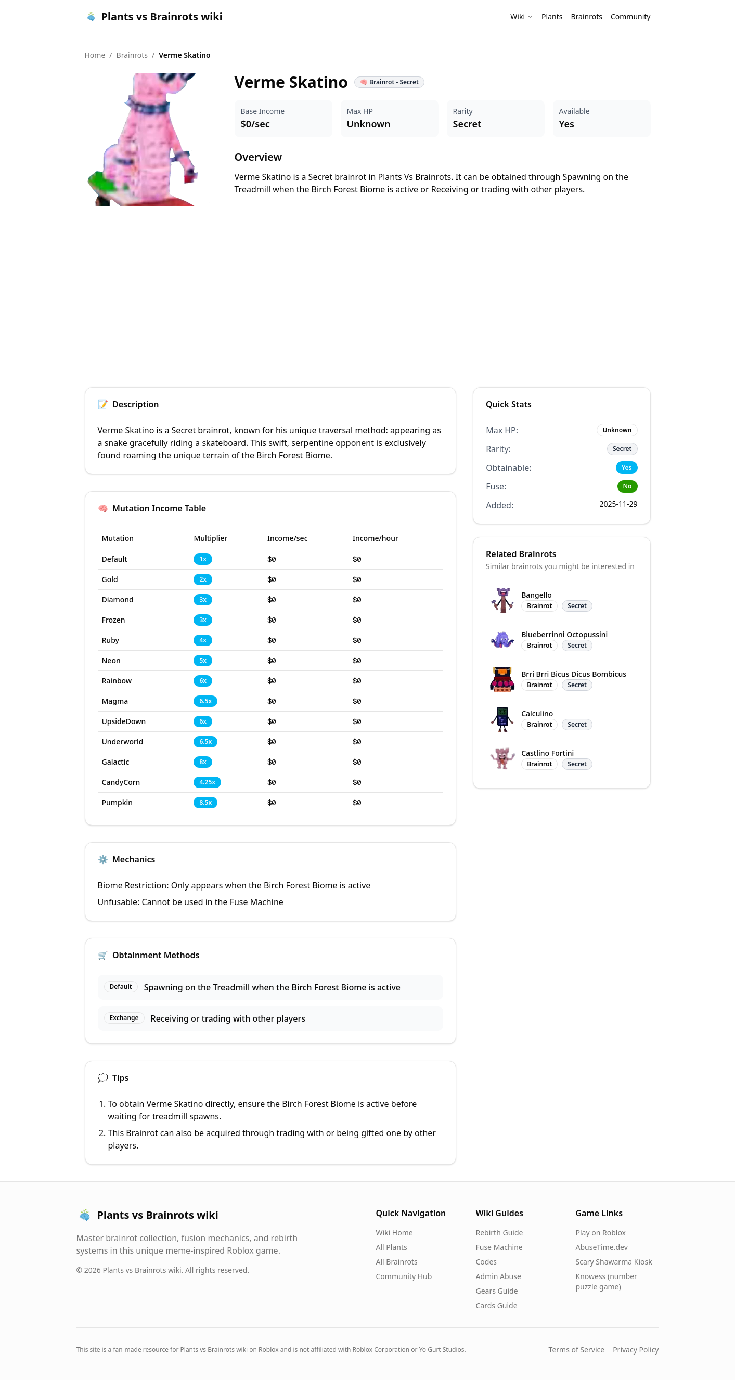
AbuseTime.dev (602, 1247)
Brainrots (586, 16)
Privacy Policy (636, 1350)
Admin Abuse (498, 1276)
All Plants (391, 1247)
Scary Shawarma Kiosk (614, 1262)
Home (95, 55)
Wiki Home (394, 1232)
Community (631, 16)
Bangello (536, 595)
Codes (486, 1262)
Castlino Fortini (547, 753)
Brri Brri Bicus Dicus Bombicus (573, 674)
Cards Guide (497, 1305)
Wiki (521, 16)
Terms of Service (577, 1350)
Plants (551, 16)
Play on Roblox (601, 1232)
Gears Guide (497, 1291)
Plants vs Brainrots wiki (154, 16)
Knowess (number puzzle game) (606, 1281)
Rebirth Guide (499, 1232)
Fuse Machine (499, 1247)
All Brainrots (397, 1262)
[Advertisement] (368, 297)
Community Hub (404, 1276)
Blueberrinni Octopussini (564, 634)
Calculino (537, 713)
